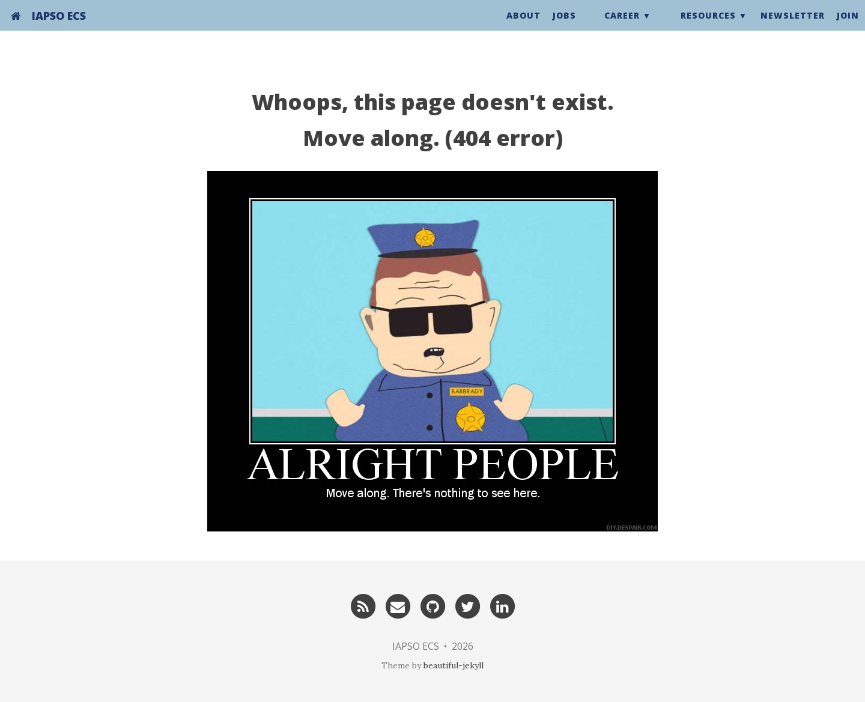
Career (622, 26)
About (523, 26)
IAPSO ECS (59, 27)
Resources (708, 26)
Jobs (564, 26)
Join (848, 26)
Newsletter (792, 26)
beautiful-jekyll (453, 665)
